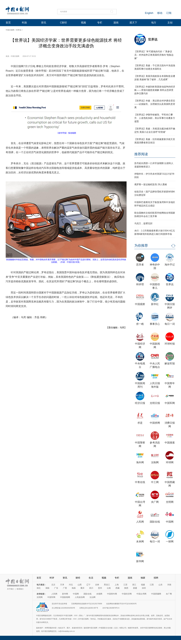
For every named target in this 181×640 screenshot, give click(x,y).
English (149, 13)
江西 (152, 584)
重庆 (82, 588)
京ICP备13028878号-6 (110, 608)
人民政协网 (80, 597)
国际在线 (155, 521)
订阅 (168, 13)
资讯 (43, 22)
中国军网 (170, 403)
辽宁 (88, 584)
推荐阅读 (141, 154)
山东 (160, 584)
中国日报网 (10, 30)
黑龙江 (107, 584)
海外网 (140, 462)
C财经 (63, 22)
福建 (143, 584)
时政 (24, 22)
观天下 (133, 22)
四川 (91, 588)
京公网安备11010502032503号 (63, 608)
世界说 (18, 30)
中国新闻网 (65, 597)
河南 (169, 584)
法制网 (155, 462)
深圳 (144, 588)
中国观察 (140, 304)
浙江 (134, 584)
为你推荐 (141, 245)
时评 (52, 578)
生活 (91, 578)
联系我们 (20, 589)
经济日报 (140, 403)
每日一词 (170, 324)
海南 (74, 588)
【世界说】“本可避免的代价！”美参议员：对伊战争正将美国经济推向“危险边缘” (154, 54)
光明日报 (155, 403)
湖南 (47, 588)
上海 (117, 584)
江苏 (125, 584)
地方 (153, 22)
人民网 (140, 521)
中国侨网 (155, 422)
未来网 (140, 541)
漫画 (115, 22)
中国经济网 (127, 594)
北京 (53, 584)
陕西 (126, 588)
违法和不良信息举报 (59, 604)
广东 (56, 588)
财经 (78, 578)
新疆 (135, 588)
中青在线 (140, 482)
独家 (143, 578)
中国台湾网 (141, 594)
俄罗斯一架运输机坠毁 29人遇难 (150, 184)
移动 (159, 13)
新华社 (155, 304)
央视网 (99, 594)
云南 (109, 588)
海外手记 (170, 264)
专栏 (99, 22)
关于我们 (10, 589)
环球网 (170, 462)
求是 (140, 422)
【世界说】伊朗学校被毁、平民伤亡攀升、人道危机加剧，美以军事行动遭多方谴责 (154, 118)
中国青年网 (112, 594)
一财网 (170, 541)
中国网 (170, 521)
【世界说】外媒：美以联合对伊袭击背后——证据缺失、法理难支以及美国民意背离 (154, 104)
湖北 (39, 588)
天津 (62, 584)
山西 (80, 584)
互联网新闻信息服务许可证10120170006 (86, 604)
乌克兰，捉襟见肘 (143, 223)
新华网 (140, 561)
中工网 (155, 482)
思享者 (140, 264)
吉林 (97, 584)
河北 (71, 584)
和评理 (140, 284)
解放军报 (170, 363)
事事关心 (155, 324)
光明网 (170, 502)
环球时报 (170, 343)
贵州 (100, 588)
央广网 (155, 502)
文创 (170, 22)
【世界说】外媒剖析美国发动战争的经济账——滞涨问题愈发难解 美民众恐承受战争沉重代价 (154, 90)
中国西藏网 (156, 594)
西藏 (117, 588)
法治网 (92, 597)
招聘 (156, 578)
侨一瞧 (140, 324)
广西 (65, 588)
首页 (8, 22)
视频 (83, 22)
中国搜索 (170, 442)
